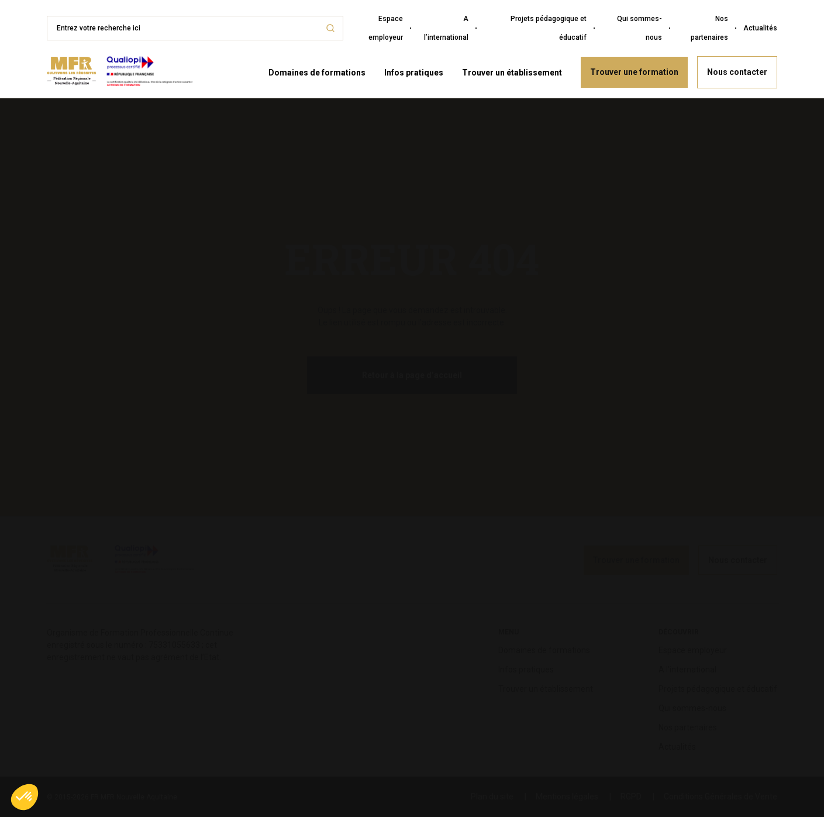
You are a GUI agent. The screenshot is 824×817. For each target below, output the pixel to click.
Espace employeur (385, 28)
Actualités (760, 28)
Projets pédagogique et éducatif (549, 28)
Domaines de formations (317, 72)
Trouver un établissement (512, 72)
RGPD (631, 796)
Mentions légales (567, 796)
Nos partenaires (709, 28)
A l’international (446, 28)
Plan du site (492, 796)
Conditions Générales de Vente (720, 796)
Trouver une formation (634, 72)
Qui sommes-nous (639, 28)
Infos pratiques (413, 72)
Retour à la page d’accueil (412, 375)
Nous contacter (737, 72)
